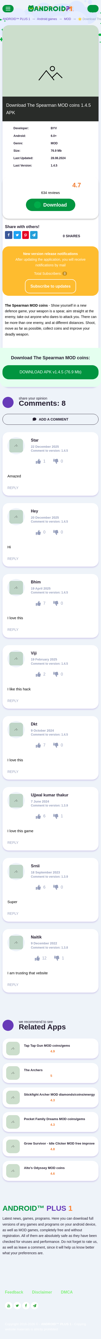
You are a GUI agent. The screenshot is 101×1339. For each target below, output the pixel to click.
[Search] (93, 8)
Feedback (14, 1292)
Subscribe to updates (50, 286)
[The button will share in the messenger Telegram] (34, 235)
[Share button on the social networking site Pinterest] (25, 235)
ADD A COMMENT (50, 419)
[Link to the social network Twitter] (17, 1305)
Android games (47, 19)
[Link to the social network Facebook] (26, 1305)
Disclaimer (42, 1292)
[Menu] (8, 8)
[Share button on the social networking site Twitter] (17, 235)
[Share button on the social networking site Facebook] (8, 235)
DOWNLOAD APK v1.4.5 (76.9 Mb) (50, 372)
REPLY (13, 488)
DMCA (67, 1292)
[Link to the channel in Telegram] (34, 1305)
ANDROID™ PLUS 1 (16, 19)
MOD (67, 19)
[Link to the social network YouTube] (8, 1305)
